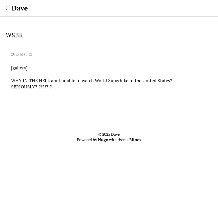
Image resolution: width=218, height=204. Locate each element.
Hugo (103, 139)
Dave (20, 7)
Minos (135, 139)
